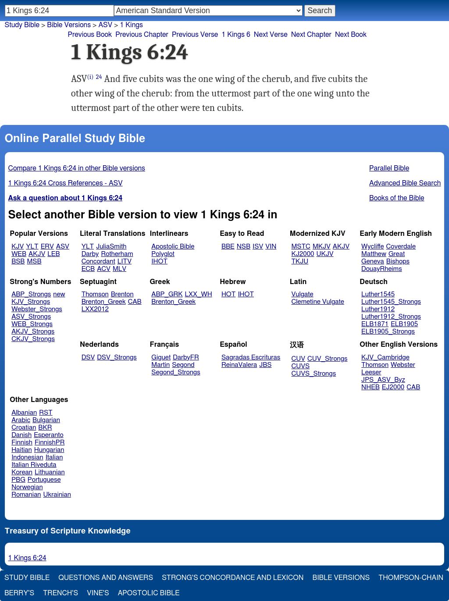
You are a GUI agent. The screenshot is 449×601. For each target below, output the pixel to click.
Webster (403, 365)
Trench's (60, 593)
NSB (243, 246)
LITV (125, 261)
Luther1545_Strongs (391, 302)
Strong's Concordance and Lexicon (232, 577)
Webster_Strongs (36, 309)
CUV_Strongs (327, 359)
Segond (183, 365)
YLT (32, 246)
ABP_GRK (166, 294)
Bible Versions (69, 24)
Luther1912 (378, 309)
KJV (17, 246)
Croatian (23, 427)
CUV (299, 359)
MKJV (322, 246)
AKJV (37, 254)
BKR (45, 427)
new (59, 294)
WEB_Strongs (32, 324)
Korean (21, 472)
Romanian (26, 494)
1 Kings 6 (235, 34)
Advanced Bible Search (405, 183)
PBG (18, 480)
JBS (265, 365)
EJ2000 (393, 387)
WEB (18, 254)
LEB (53, 254)
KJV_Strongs (30, 302)
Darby (90, 254)
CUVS (301, 366)
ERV (47, 246)
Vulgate (303, 294)
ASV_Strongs (31, 316)
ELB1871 (374, 324)
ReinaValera (239, 365)
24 (99, 77)
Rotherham (117, 254)
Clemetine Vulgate (318, 302)
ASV (105, 24)
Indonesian (27, 457)
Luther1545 (378, 294)
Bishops (398, 261)
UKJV (325, 254)
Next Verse (271, 34)
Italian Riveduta (33, 465)
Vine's (98, 593)
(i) (90, 77)
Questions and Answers (105, 577)
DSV (88, 357)
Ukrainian (57, 494)
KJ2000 (303, 254)
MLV (119, 269)
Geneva (372, 261)
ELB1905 (404, 324)
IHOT (159, 261)
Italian (54, 457)
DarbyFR (186, 357)
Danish (21, 435)
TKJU (300, 261)
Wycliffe (372, 246)
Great (396, 254)
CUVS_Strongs (314, 373)
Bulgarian (46, 420)
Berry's (19, 593)
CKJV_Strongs (33, 339)
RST (46, 412)
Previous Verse (195, 34)
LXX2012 (95, 309)
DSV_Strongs (117, 357)
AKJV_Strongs (32, 331)
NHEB (370, 387)
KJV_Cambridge (385, 357)
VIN (270, 246)
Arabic (20, 420)
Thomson (95, 294)
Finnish (21, 442)
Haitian (21, 450)
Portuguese (44, 480)
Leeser (371, 372)
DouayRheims (381, 269)
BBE (228, 246)
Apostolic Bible (149, 593)
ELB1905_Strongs (388, 331)
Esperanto (49, 435)
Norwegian (27, 487)
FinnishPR (50, 442)
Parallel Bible (389, 168)
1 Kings (131, 24)
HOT (228, 294)
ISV (258, 246)
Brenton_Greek (104, 302)
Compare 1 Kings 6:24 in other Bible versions (76, 168)
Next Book (351, 34)
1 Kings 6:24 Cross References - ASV (65, 183)
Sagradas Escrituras (250, 357)
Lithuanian (50, 472)
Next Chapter (311, 34)
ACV (103, 269)
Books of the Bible (396, 198)
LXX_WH (198, 294)
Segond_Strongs (175, 372)
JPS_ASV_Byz (383, 380)
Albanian (24, 412)
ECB (88, 269)
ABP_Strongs (31, 294)
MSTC (301, 246)
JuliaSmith (111, 246)
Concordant (98, 261)
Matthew (373, 254)
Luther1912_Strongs (391, 316)
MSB (34, 261)
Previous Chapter (141, 34)
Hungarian (49, 450)
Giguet (161, 357)
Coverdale (401, 246)
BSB (18, 261)
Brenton (122, 294)
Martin (160, 365)
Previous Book (90, 34)
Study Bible (22, 24)
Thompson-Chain (410, 577)
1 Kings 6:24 (27, 558)
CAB (135, 302)
